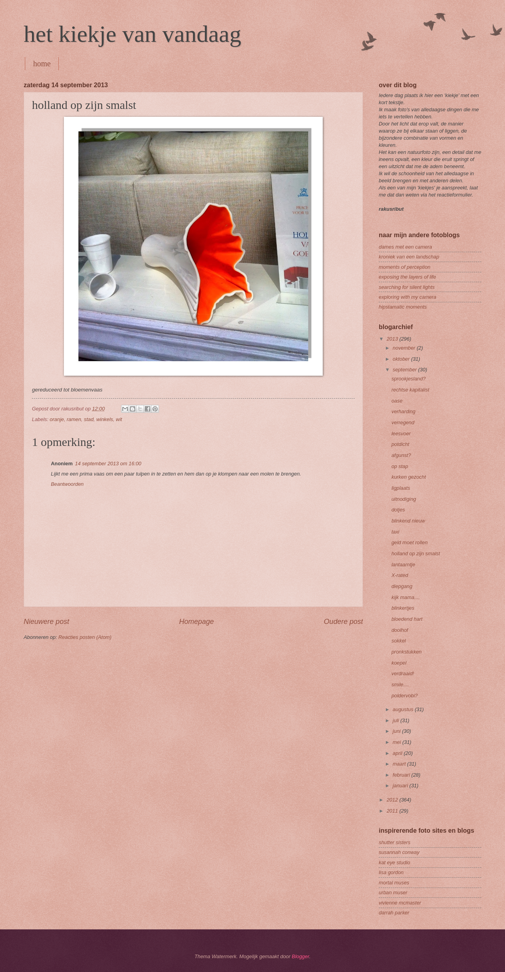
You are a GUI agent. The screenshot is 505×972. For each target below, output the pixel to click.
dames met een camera (405, 247)
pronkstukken (406, 652)
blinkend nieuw (408, 521)
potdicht (400, 444)
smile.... (400, 684)
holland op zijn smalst (415, 553)
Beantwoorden (67, 484)
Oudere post (343, 622)
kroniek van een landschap (409, 257)
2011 (393, 811)
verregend (402, 422)
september (405, 370)
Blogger (300, 956)
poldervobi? (404, 696)
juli (396, 720)
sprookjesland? (408, 379)
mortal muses (394, 883)
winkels (104, 419)
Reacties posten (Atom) (85, 637)
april (398, 753)
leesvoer (401, 433)
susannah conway (399, 852)
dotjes (398, 510)
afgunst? (401, 455)
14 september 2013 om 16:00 (108, 463)
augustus (404, 709)
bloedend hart (407, 619)
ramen (74, 419)
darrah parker (394, 913)
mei (397, 742)
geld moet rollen (409, 542)
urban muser (393, 892)
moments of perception (404, 267)
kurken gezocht (408, 477)
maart (400, 764)
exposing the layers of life (407, 277)
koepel (398, 663)
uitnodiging (403, 499)
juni (397, 731)
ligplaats (400, 488)
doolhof (399, 630)
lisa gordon (391, 872)
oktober (402, 359)
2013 (393, 339)
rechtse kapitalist (410, 390)
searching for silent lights (407, 287)
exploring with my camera (407, 297)
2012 (393, 800)
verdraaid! (402, 673)
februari (402, 775)
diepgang (401, 586)
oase (396, 401)
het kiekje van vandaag (132, 34)
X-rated (399, 575)
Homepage (196, 622)
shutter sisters (394, 842)
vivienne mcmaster (400, 903)
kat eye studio (394, 862)
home (41, 63)
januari (401, 785)
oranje (57, 419)
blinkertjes (402, 608)
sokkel (398, 641)
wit (119, 419)
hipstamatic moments (403, 307)
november (405, 348)
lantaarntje (403, 564)
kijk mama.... (405, 597)
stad (89, 419)
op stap (399, 466)
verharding (403, 411)
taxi (395, 532)
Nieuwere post (46, 622)
